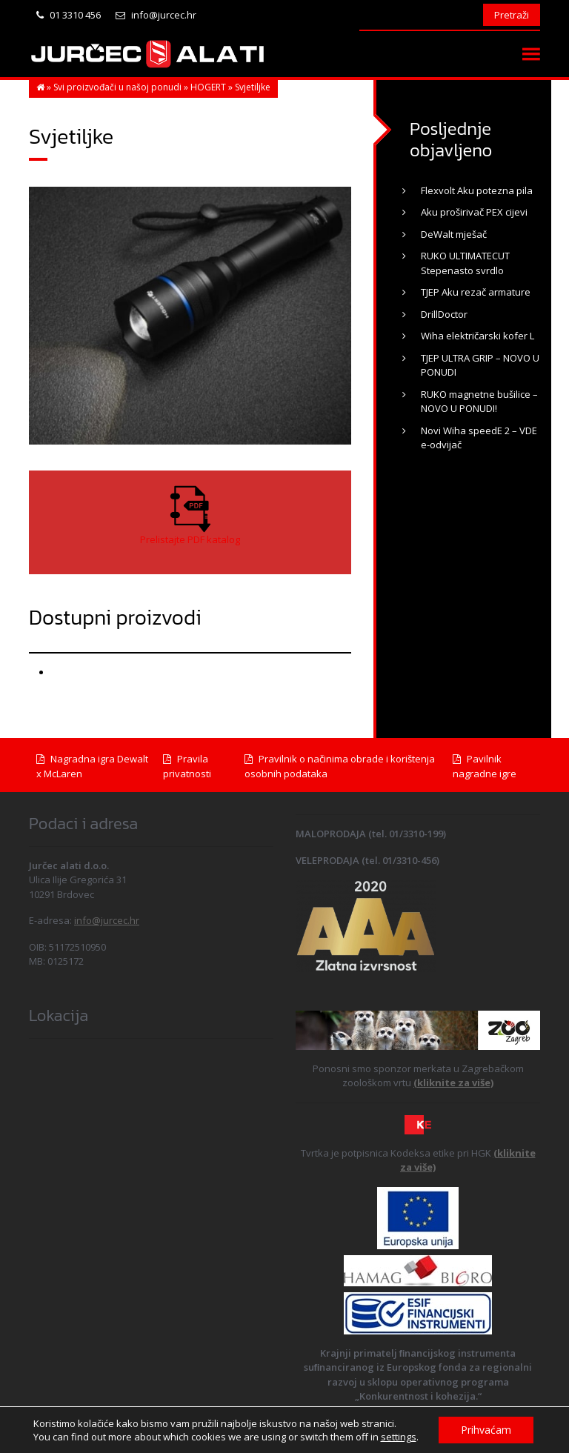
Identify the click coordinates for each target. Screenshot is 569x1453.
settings (398, 1436)
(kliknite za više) (453, 1082)
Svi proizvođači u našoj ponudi (117, 87)
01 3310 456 (68, 14)
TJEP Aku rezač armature (475, 292)
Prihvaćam (486, 1430)
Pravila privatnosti (187, 766)
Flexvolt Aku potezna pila (477, 190)
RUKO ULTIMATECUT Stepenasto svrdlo (465, 263)
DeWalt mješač (454, 234)
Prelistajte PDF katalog (190, 539)
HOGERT (208, 87)
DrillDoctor (444, 314)
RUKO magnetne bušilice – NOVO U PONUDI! (479, 402)
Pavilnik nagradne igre (484, 766)
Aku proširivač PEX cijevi (474, 212)
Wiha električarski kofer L (477, 335)
